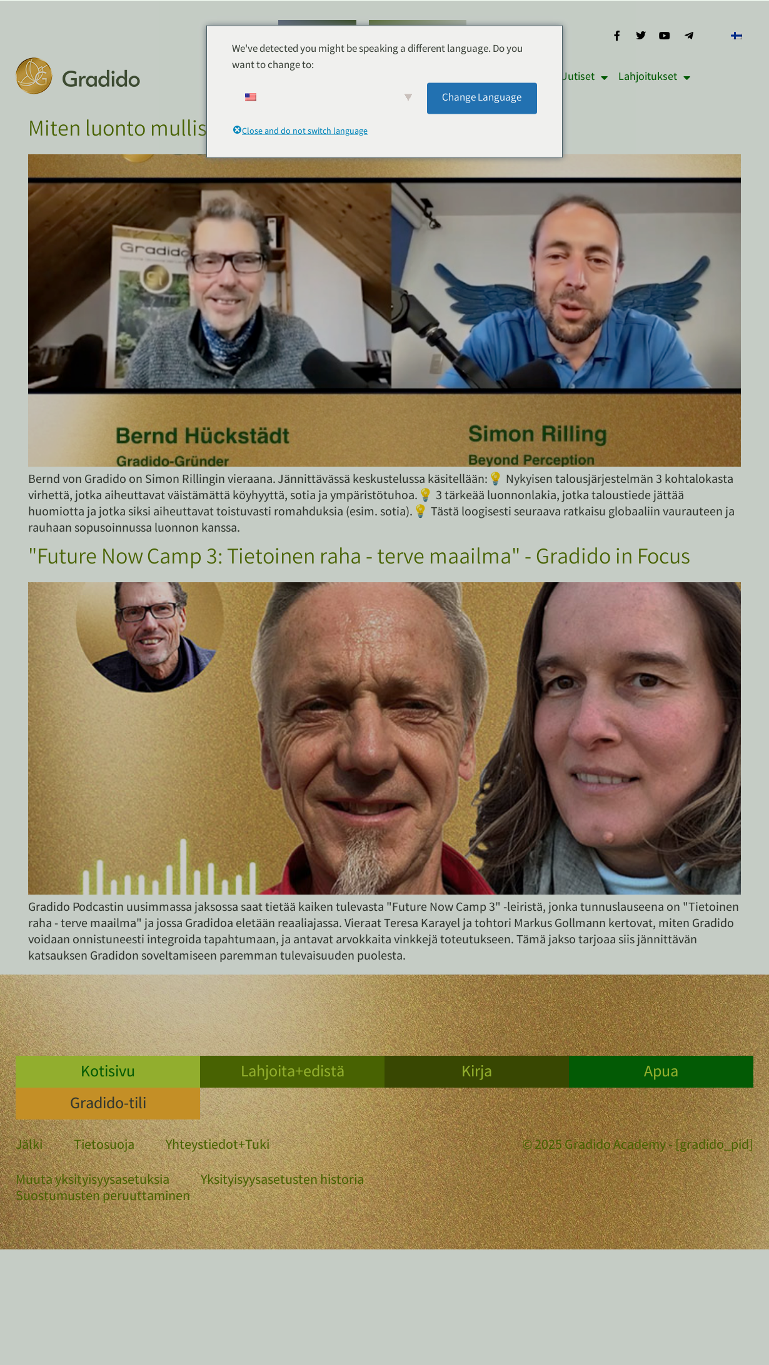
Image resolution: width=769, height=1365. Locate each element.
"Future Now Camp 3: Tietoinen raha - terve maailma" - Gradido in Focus (359, 559)
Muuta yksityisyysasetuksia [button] (92, 1181)
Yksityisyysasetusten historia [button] (282, 1181)
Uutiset (584, 77)
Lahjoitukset (654, 77)
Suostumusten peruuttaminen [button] (103, 1197)
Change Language (481, 98)
